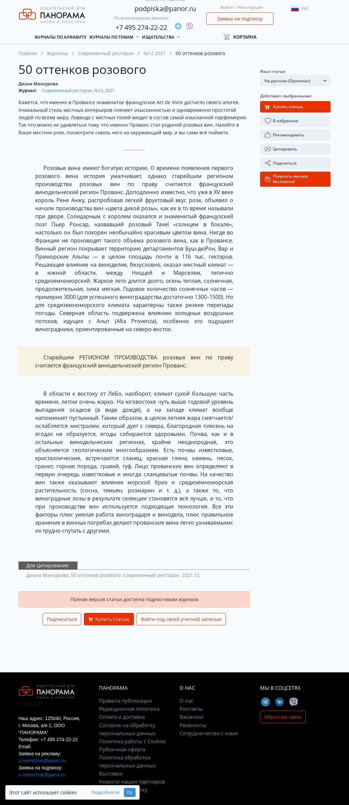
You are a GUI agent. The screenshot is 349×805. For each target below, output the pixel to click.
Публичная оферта (122, 749)
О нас (186, 700)
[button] (242, 37)
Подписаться (62, 619)
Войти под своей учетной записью (181, 619)
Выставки (111, 773)
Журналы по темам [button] (111, 37)
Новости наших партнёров (132, 781)
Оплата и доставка (122, 716)
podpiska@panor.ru (165, 8)
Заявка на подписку (240, 18)
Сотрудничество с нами (209, 733)
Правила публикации (125, 700)
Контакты (191, 708)
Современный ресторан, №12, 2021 (78, 90)
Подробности (105, 792)
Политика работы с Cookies (132, 741)
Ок (130, 792)
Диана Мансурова (38, 84)
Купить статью (109, 619)
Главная (27, 53)
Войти (226, 7)
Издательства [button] (158, 37)
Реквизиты (193, 725)
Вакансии (191, 716)
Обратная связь (282, 717)
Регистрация (250, 7)
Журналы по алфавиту (61, 37)
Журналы (57, 53)
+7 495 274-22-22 (141, 27)
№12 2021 (155, 53)
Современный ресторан (106, 53)
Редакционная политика (129, 708)
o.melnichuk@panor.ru (41, 760)
